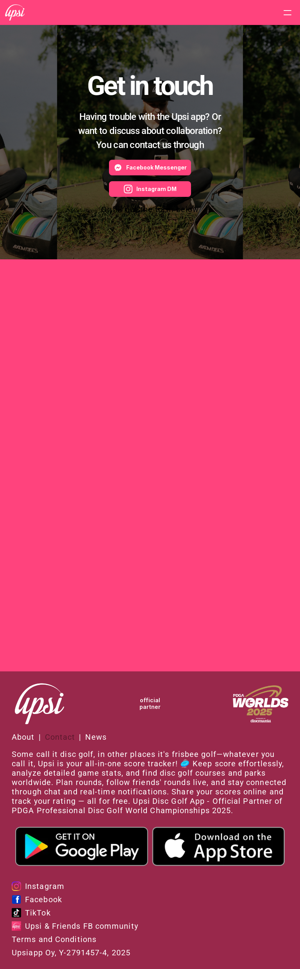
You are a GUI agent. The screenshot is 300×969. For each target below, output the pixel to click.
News (95, 737)
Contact (60, 737)
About (23, 737)
